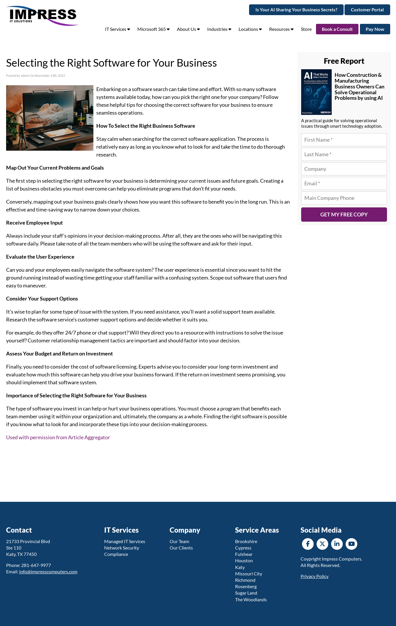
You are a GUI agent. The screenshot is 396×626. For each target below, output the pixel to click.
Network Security (121, 547)
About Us (188, 29)
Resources (281, 29)
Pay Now (375, 29)
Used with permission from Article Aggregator (58, 437)
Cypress (243, 547)
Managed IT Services (124, 541)
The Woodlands (251, 599)
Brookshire (246, 541)
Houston (244, 560)
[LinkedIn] (337, 543)
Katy (240, 567)
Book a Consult (337, 29)
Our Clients (181, 547)
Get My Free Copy (344, 214)
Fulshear (244, 554)
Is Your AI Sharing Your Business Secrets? (296, 9)
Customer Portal (367, 9)
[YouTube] (351, 543)
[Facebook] (308, 543)
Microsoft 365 (153, 29)
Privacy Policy (314, 576)
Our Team (179, 541)
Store (306, 29)
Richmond (245, 580)
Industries (219, 29)
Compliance (116, 554)
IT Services (117, 29)
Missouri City (248, 573)
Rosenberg (246, 586)
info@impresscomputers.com (48, 571)
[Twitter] (322, 543)
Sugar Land (246, 592)
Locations (250, 29)
